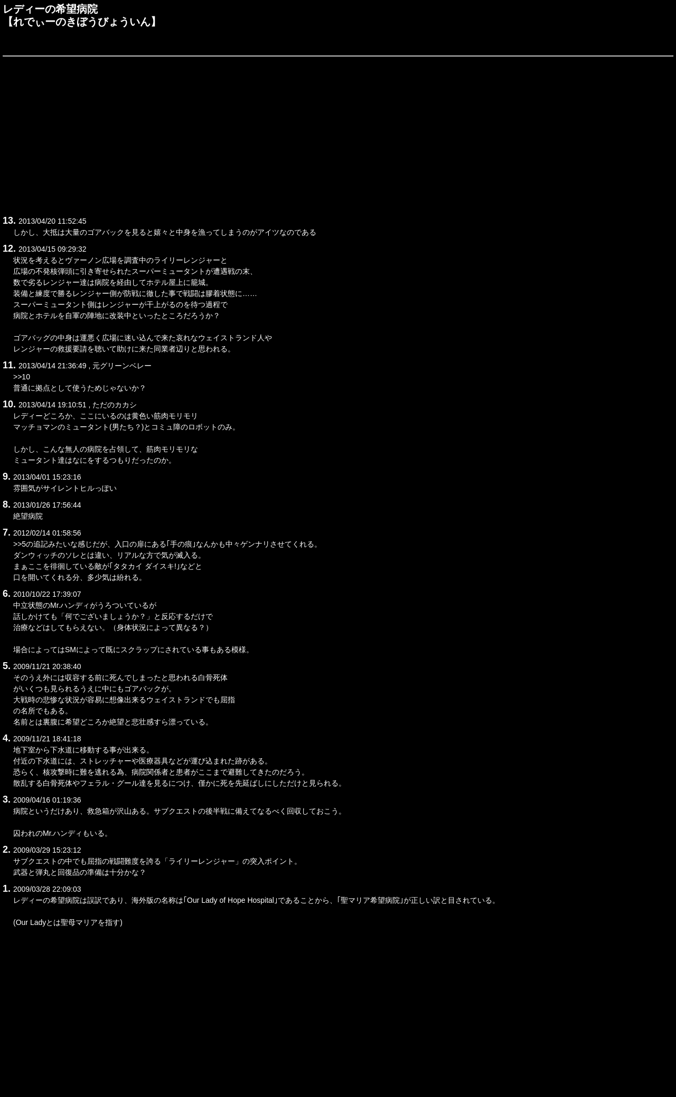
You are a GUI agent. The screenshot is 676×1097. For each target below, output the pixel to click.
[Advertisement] (319, 134)
